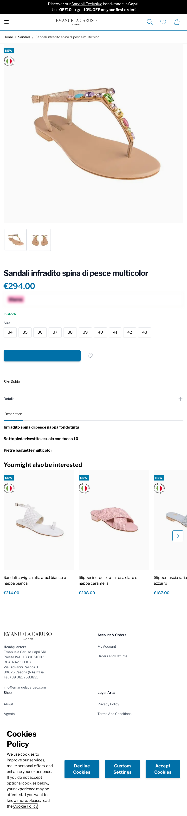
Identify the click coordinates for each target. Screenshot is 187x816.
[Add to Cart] (42, 355)
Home (8, 37)
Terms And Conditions (114, 714)
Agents (9, 714)
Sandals (24, 37)
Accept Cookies (163, 769)
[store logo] (76, 22)
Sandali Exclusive (86, 4)
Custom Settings (122, 769)
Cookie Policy (25, 806)
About (8, 704)
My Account (106, 646)
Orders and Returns (112, 656)
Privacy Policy (108, 704)
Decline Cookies (81, 769)
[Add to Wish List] (90, 355)
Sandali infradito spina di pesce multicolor (67, 37)
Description (13, 414)
